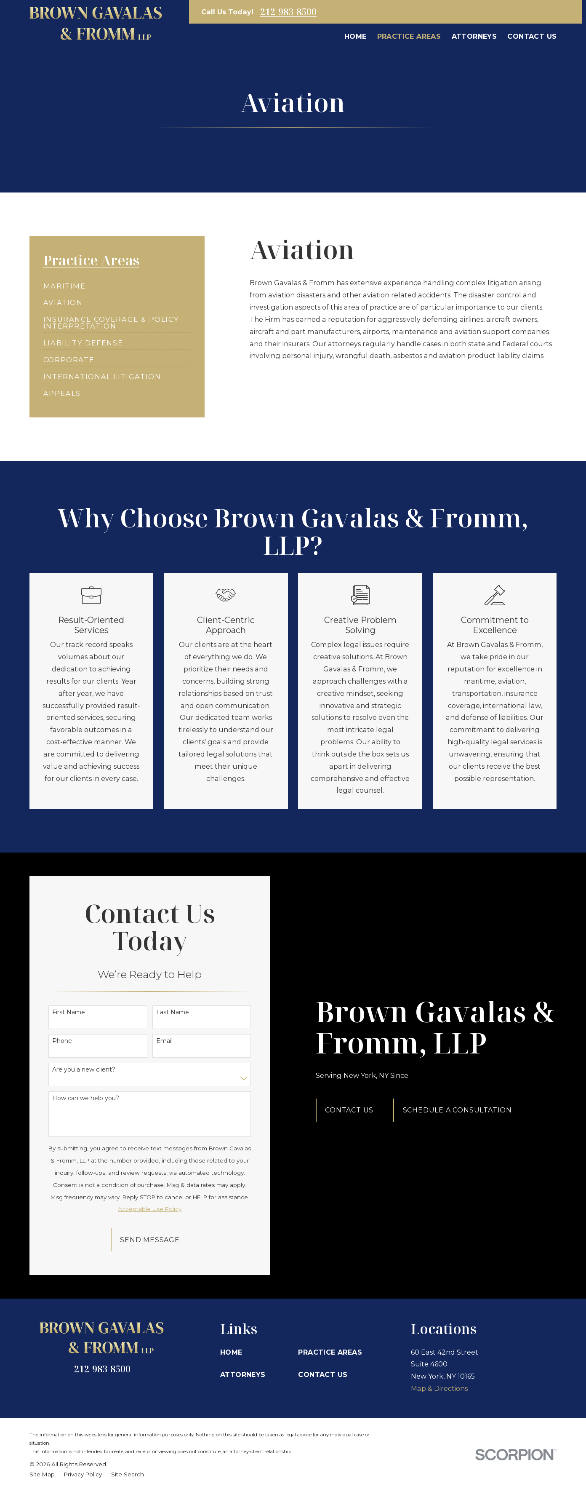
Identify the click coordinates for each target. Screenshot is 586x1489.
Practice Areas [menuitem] (409, 36)
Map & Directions (439, 1388)
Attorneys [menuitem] (474, 36)
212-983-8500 (288, 11)
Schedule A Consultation (462, 1110)
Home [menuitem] (355, 36)
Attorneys (243, 1374)
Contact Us (354, 1110)
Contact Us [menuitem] (532, 36)
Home (231, 1352)
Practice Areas (330, 1352)
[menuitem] (64, 282)
